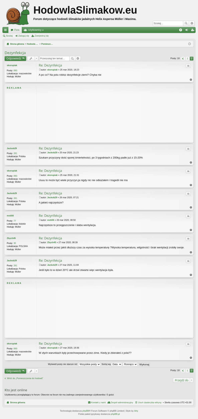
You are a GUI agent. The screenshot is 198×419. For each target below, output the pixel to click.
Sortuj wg (111, 364)
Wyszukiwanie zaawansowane (191, 23)
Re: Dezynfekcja (50, 65)
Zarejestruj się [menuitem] (193, 31)
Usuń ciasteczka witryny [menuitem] (149, 402)
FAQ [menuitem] (182, 31)
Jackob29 (12, 148)
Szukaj (186, 23)
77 (15, 221)
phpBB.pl (115, 414)
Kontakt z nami (98, 402)
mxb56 (10, 215)
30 (15, 243)
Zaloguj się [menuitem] (187, 31)
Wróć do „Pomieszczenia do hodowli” (25, 378)
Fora (16, 30)
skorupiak (12, 65)
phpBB (85, 411)
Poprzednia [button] (183, 58)
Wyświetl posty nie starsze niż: (74, 364)
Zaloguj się (23, 36)
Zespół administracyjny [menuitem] (122, 402)
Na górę (191, 79)
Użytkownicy (35, 30)
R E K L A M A (14, 88)
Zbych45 (11, 238)
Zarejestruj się (42, 36)
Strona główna (17, 402)
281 (15, 153)
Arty (136, 411)
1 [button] (187, 58)
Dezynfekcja (15, 52)
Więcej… (6, 31)
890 (15, 70)
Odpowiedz (13, 58)
